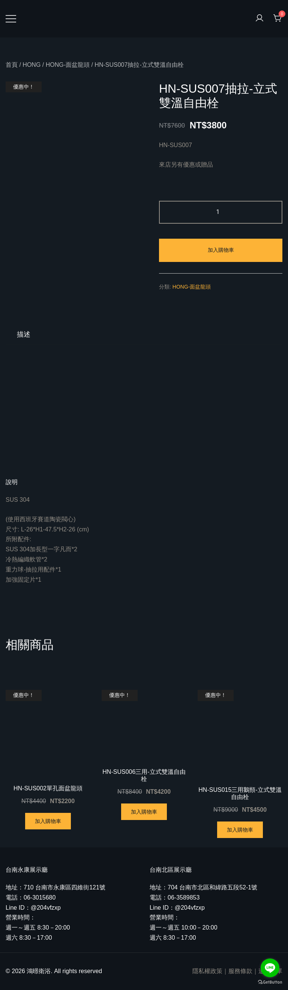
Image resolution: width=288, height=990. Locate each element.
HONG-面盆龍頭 (68, 65)
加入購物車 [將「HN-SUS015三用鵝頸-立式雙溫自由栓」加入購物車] (240, 830)
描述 (23, 334)
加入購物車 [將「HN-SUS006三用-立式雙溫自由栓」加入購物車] (144, 812)
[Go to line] (270, 967)
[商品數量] (221, 212)
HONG (31, 65)
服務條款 (240, 971)
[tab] (24, 334)
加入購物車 (221, 250)
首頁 (12, 65)
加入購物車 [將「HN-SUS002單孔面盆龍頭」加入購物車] (48, 821)
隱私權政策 (207, 971)
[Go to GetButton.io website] (270, 982)
